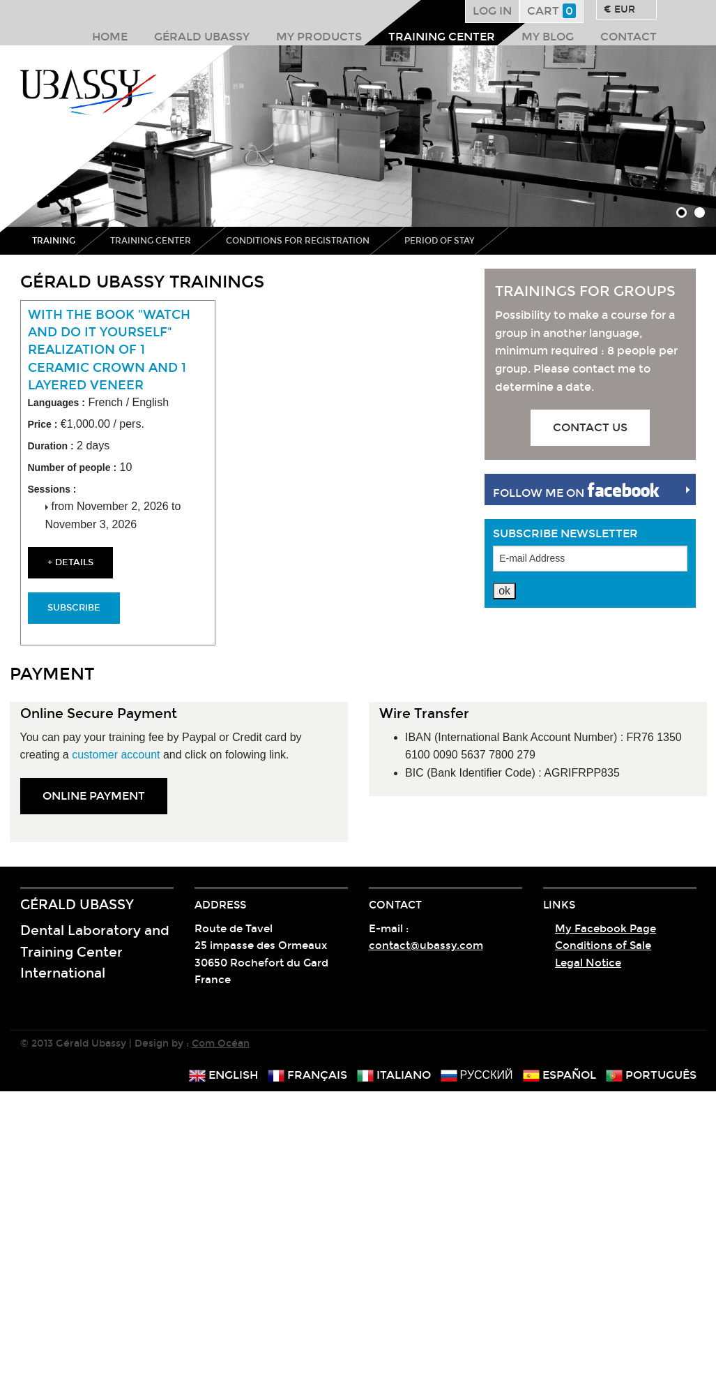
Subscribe (73, 607)
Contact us (590, 427)
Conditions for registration (298, 241)
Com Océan (221, 1043)
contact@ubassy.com (426, 945)
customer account (116, 755)
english (223, 1075)
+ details (70, 562)
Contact (628, 36)
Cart (551, 10)
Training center (441, 36)
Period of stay (439, 241)
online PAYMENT (94, 795)
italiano (394, 1075)
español (559, 1075)
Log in (492, 10)
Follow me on (576, 490)
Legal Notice (588, 963)
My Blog (547, 36)
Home (110, 36)
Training (53, 241)
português (651, 1075)
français (307, 1075)
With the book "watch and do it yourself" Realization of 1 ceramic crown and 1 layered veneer (109, 350)
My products (319, 36)
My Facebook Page (605, 928)
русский (477, 1075)
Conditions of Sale (603, 945)
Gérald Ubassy (202, 36)
